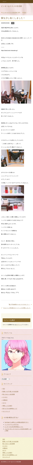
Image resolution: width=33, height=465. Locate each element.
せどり (4, 403)
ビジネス (5, 397)
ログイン (18, 324)
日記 (13, 23)
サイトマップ (6, 411)
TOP (11, 12)
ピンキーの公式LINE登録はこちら (14, 426)
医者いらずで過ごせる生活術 (10, 391)
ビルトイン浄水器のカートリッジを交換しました (16, 308)
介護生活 (5, 400)
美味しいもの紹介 (7, 405)
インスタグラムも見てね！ (12, 424)
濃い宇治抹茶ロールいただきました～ (19, 304)
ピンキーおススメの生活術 (11, 6)
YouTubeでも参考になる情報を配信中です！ (17, 422)
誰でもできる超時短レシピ (10, 408)
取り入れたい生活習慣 (9, 394)
